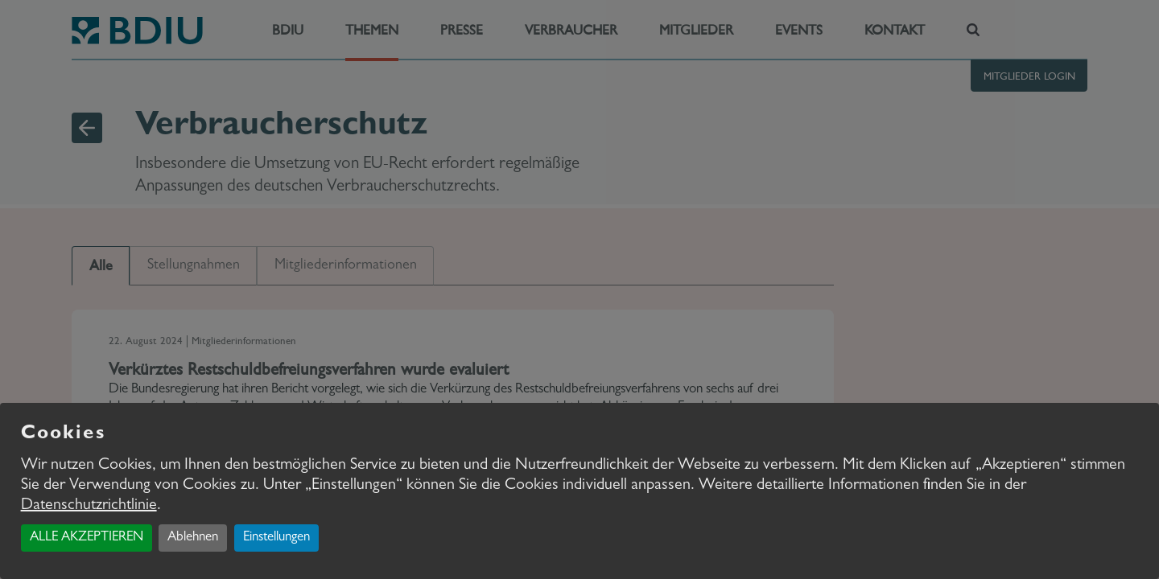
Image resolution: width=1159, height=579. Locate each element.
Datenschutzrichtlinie (89, 506)
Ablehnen (192, 537)
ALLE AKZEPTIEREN (86, 537)
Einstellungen (276, 537)
